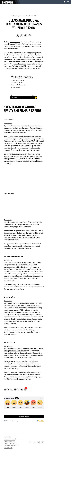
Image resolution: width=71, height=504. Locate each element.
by (18, 16)
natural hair (8, 446)
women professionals (11, 444)
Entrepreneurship (10, 437)
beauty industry (9, 439)
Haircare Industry (10, 441)
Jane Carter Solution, (34, 128)
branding (7, 435)
